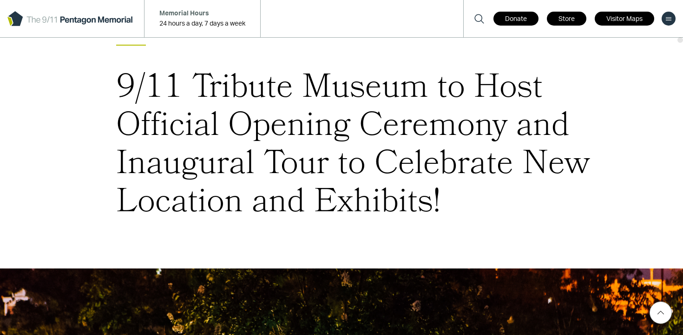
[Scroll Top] (661, 313)
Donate (516, 19)
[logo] (69, 18)
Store (566, 19)
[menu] (669, 19)
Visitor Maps (624, 19)
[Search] (479, 19)
